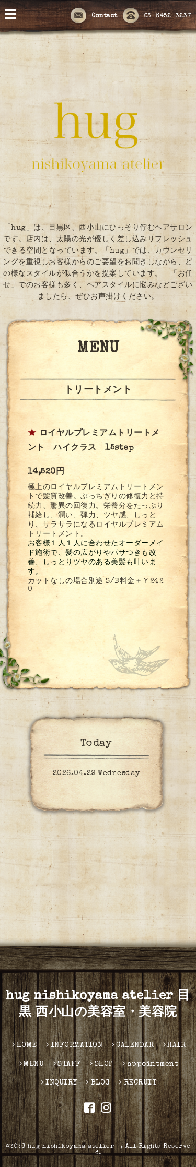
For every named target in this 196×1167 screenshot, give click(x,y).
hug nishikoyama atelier (74, 1147)
